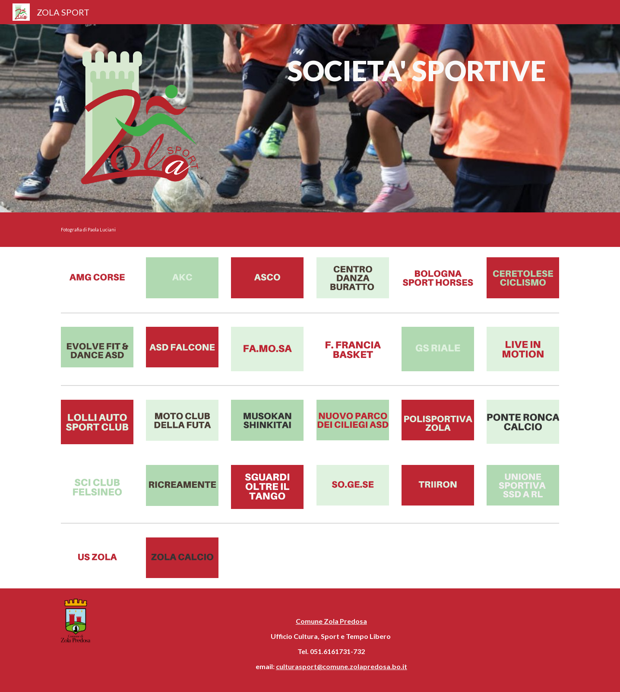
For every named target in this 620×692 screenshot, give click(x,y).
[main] (416, 74)
